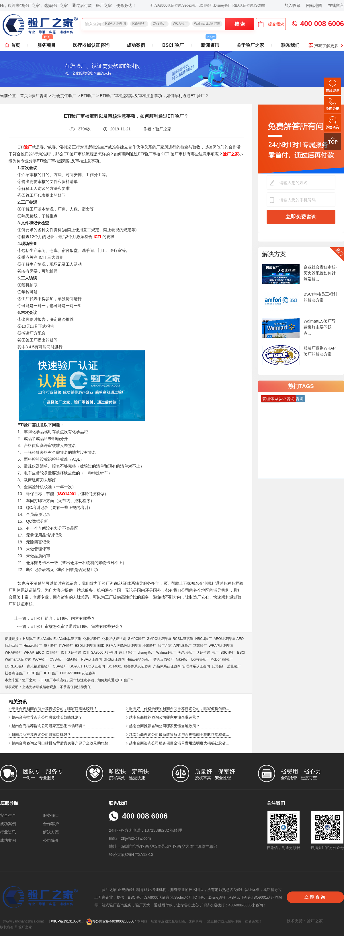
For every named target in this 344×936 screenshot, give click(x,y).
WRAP (29, 653)
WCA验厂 (180, 24)
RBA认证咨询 (115, 24)
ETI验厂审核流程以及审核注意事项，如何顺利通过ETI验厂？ (87, 680)
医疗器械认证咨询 (91, 45)
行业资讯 (8, 832)
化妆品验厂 (91, 639)
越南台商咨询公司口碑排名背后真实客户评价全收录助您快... (61, 743)
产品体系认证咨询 (167, 666)
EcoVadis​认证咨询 (67, 639)
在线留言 (336, 5)
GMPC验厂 (136, 639)
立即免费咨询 (301, 217)
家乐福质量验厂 (39, 666)
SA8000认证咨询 (104, 653)
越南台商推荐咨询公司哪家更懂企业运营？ (164, 717)
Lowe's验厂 (200, 659)
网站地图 (314, 5)
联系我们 (290, 45)
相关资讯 (18, 701)
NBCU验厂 (203, 639)
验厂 (215, 653)
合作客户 (51, 823)
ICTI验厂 (52, 653)
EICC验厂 (34, 673)
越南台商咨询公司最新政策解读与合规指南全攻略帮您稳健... (179, 734)
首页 (15, 45)
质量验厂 (234, 666)
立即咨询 (315, 897)
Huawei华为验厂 (139, 659)
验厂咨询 (40, 95)
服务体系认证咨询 (137, 666)
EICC (40, 653)
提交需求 (271, 24)
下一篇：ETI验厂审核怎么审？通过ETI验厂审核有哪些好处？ (68, 626)
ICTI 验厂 (51, 673)
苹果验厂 (200, 646)
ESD (101, 646)
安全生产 (8, 815)
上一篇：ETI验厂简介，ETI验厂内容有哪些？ (54, 618)
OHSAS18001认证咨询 (77, 673)
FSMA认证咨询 (129, 646)
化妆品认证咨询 (114, 639)
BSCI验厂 (227, 653)
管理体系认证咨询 (196, 666)
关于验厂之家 (250, 45)
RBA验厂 (139, 24)
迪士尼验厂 (127, 653)
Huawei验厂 (33, 646)
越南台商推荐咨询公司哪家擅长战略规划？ (46, 717)
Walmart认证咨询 (207, 24)
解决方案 (274, 254)
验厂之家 (165, 646)
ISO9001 (75, 666)
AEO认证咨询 (224, 639)
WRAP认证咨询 (221, 646)
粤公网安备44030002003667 (111, 921)
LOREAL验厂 (15, 666)
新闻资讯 (210, 44)
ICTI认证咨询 (71, 653)
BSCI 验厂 (173, 45)
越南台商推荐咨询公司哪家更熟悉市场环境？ (48, 726)
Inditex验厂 (13, 646)
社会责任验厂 (64, 95)
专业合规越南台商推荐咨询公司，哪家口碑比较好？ (54, 709)
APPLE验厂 (182, 646)
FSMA (111, 646)
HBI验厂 (29, 639)
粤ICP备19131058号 (66, 921)
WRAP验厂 (13, 653)
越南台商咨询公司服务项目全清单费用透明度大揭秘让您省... (179, 743)
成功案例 (136, 45)
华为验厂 (50, 646)
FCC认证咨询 (94, 666)
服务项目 (46, 44)
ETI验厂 (88, 95)
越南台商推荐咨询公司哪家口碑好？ (41, 734)
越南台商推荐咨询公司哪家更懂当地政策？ (164, 726)
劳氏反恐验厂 (163, 659)
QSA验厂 (60, 666)
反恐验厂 (218, 666)
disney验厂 (146, 653)
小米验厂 (149, 646)
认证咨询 (203, 653)
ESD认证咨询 (85, 646)
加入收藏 (292, 5)
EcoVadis (44, 639)
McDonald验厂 (221, 659)
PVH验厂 (66, 646)
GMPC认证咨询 (159, 639)
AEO (240, 639)
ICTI (86, 653)
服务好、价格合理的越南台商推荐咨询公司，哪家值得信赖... (179, 709)
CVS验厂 (160, 24)
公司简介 (51, 840)
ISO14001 (114, 666)
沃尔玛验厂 (186, 653)
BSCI (241, 653)
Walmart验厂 (166, 653)
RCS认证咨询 (183, 639)
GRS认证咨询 (114, 659)
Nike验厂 (182, 659)
